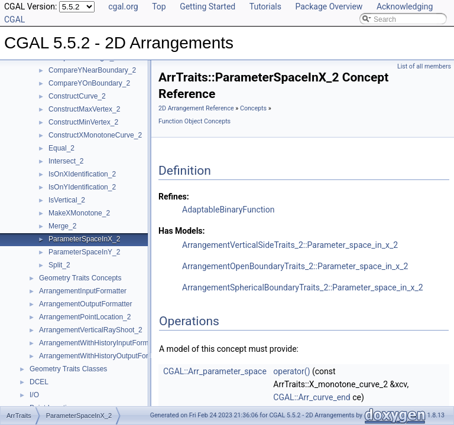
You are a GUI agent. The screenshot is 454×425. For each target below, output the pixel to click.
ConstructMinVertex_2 (83, 122)
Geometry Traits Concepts (80, 278)
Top (159, 6)
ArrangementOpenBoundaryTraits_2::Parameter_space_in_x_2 (295, 266)
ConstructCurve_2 (77, 96)
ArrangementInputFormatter (83, 291)
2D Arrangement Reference (196, 108)
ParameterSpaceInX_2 (84, 239)
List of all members (424, 66)
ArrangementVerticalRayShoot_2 (90, 330)
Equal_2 (61, 148)
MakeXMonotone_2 (79, 213)
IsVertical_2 (66, 200)
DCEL (39, 382)
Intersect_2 (65, 161)
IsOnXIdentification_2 (82, 174)
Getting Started (207, 6)
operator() (291, 371)
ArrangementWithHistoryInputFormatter (101, 343)
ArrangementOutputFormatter (85, 304)
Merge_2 (62, 226)
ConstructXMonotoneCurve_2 (95, 135)
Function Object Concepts (194, 121)
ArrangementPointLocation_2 (85, 317)
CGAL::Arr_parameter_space (215, 371)
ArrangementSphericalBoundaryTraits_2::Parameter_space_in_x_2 (302, 287)
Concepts (253, 108)
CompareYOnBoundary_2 (89, 83)
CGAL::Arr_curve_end (311, 397)
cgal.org (123, 6)
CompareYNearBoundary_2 (92, 70)
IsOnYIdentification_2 (82, 187)
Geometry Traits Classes (68, 369)
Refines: (173, 196)
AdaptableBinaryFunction (228, 209)
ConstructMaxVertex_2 (84, 109)
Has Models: (181, 231)
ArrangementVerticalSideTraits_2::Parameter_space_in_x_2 (290, 245)
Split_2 (59, 265)
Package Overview (328, 6)
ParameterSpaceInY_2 (84, 252)
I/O (34, 395)
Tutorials (265, 6)
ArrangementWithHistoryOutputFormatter (103, 356)
